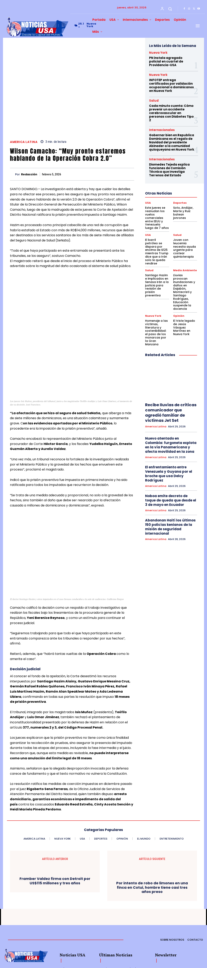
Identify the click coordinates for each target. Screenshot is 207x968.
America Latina (23, 141)
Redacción (29, 174)
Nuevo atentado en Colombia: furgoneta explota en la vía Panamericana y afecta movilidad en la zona (169, 394)
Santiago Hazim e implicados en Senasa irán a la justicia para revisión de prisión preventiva (156, 261)
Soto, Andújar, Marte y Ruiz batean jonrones (183, 205)
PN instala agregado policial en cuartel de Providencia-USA (170, 61)
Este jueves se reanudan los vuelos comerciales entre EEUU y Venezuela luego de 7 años (157, 209)
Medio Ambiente (184, 249)
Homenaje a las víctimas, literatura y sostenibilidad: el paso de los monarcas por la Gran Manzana (157, 295)
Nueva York (158, 52)
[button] (170, 9)
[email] (168, 933)
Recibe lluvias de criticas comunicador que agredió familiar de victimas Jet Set (169, 366)
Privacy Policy (192, 942)
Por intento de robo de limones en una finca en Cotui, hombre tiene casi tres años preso (152, 845)
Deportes (179, 198)
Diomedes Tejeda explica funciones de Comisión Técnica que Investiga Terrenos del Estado (168, 165)
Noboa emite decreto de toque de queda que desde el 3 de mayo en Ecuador (169, 445)
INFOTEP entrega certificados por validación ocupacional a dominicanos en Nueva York (170, 84)
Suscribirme (192, 933)
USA (147, 198)
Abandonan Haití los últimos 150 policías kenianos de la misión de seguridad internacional (170, 468)
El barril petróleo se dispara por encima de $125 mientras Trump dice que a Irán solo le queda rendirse (157, 235)
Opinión (178, 283)
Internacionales (162, 127)
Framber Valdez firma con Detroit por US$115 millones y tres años (55, 839)
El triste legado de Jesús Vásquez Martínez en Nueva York (184, 292)
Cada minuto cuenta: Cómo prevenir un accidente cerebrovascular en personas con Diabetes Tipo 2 (170, 110)
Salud (154, 98)
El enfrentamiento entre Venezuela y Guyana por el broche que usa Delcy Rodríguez (166, 421)
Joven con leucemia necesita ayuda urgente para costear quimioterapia (184, 233)
